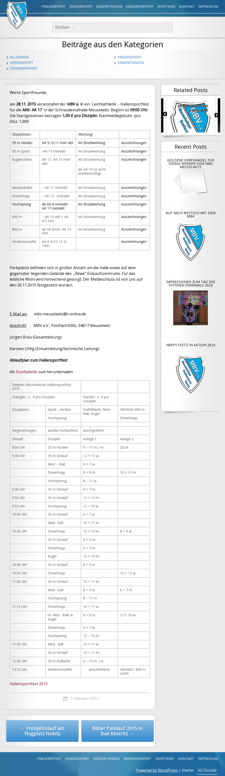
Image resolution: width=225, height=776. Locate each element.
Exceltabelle (26, 371)
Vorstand (166, 6)
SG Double (207, 770)
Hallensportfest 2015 (29, 683)
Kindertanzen (109, 6)
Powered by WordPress (157, 770)
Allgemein (19, 57)
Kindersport (81, 6)
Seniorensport (140, 6)
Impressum (208, 6)
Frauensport (53, 6)
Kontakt (187, 6)
